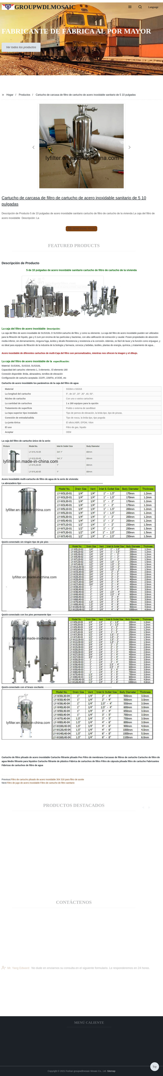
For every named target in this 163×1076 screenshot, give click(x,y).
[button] (130, 7)
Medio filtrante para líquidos (22, 761)
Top (155, 1066)
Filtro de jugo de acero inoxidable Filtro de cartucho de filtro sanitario (40, 783)
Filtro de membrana (93, 757)
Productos (24, 94)
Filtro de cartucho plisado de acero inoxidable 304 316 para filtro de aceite (47, 779)
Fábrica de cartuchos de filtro (84, 761)
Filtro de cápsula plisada (114, 761)
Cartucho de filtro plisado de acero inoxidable (26, 757)
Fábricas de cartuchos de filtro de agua (22, 765)
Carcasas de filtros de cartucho (120, 757)
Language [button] (153, 7)
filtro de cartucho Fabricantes (143, 761)
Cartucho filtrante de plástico (53, 761)
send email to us (81, 228)
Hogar (9, 94)
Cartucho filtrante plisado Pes (66, 757)
